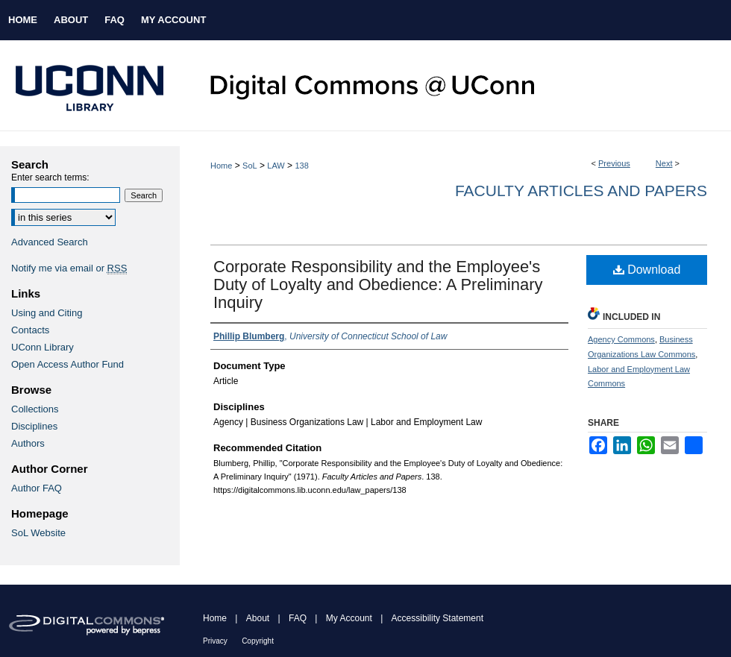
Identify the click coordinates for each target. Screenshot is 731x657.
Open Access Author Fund (67, 364)
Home (221, 165)
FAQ (298, 618)
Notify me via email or (69, 268)
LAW (275, 165)
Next (664, 163)
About (257, 618)
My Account (349, 618)
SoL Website (38, 532)
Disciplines (34, 426)
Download (647, 269)
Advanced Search (49, 242)
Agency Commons (621, 339)
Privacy (215, 641)
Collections (35, 409)
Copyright (258, 641)
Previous (614, 163)
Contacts (30, 330)
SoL (249, 165)
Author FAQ (36, 488)
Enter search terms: (50, 177)
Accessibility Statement (437, 618)
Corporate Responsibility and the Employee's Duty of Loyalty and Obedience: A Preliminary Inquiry (377, 284)
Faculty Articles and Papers (581, 190)
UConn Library (42, 347)
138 (301, 165)
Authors (28, 443)
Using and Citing (46, 312)
